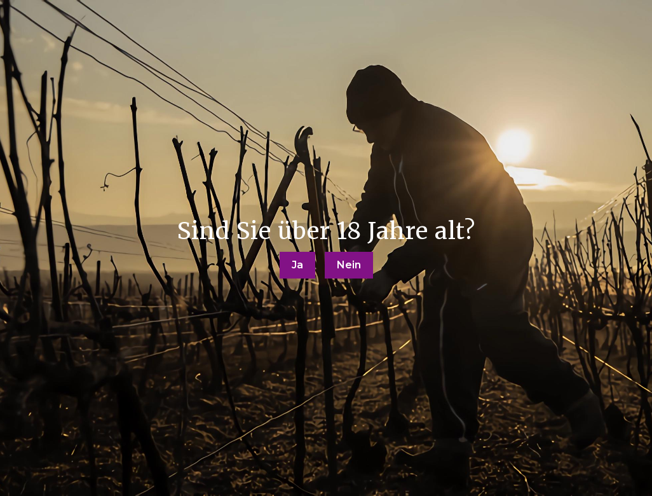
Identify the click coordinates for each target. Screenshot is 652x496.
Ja (297, 265)
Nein (349, 265)
